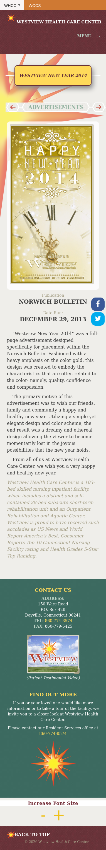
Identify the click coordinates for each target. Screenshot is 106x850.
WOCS (35, 5)
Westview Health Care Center (53, 18)
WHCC (10, 5)
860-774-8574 (59, 620)
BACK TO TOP (32, 834)
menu (88, 36)
